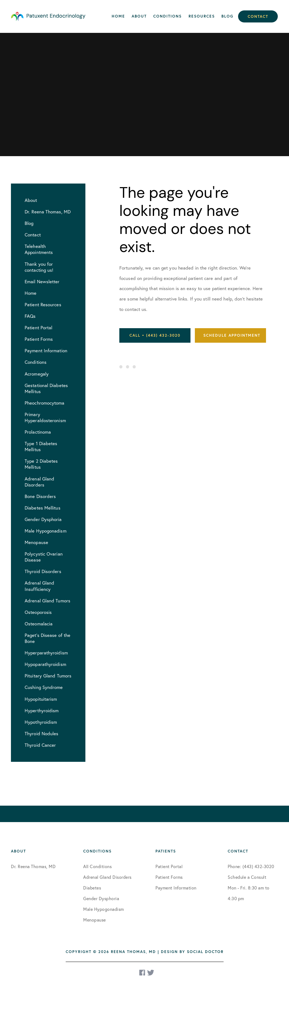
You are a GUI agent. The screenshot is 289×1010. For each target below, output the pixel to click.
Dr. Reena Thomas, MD (33, 866)
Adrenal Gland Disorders (107, 877)
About (139, 16)
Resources (202, 16)
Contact (258, 16)
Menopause (94, 920)
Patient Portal (169, 866)
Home (118, 16)
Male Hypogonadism (103, 909)
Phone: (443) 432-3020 (251, 866)
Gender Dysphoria (101, 898)
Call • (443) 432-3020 (154, 335)
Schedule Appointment (231, 335)
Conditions (167, 16)
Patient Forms (169, 877)
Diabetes (92, 888)
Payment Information (175, 888)
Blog (227, 16)
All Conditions (97, 866)
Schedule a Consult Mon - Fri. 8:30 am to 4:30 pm (249, 887)
